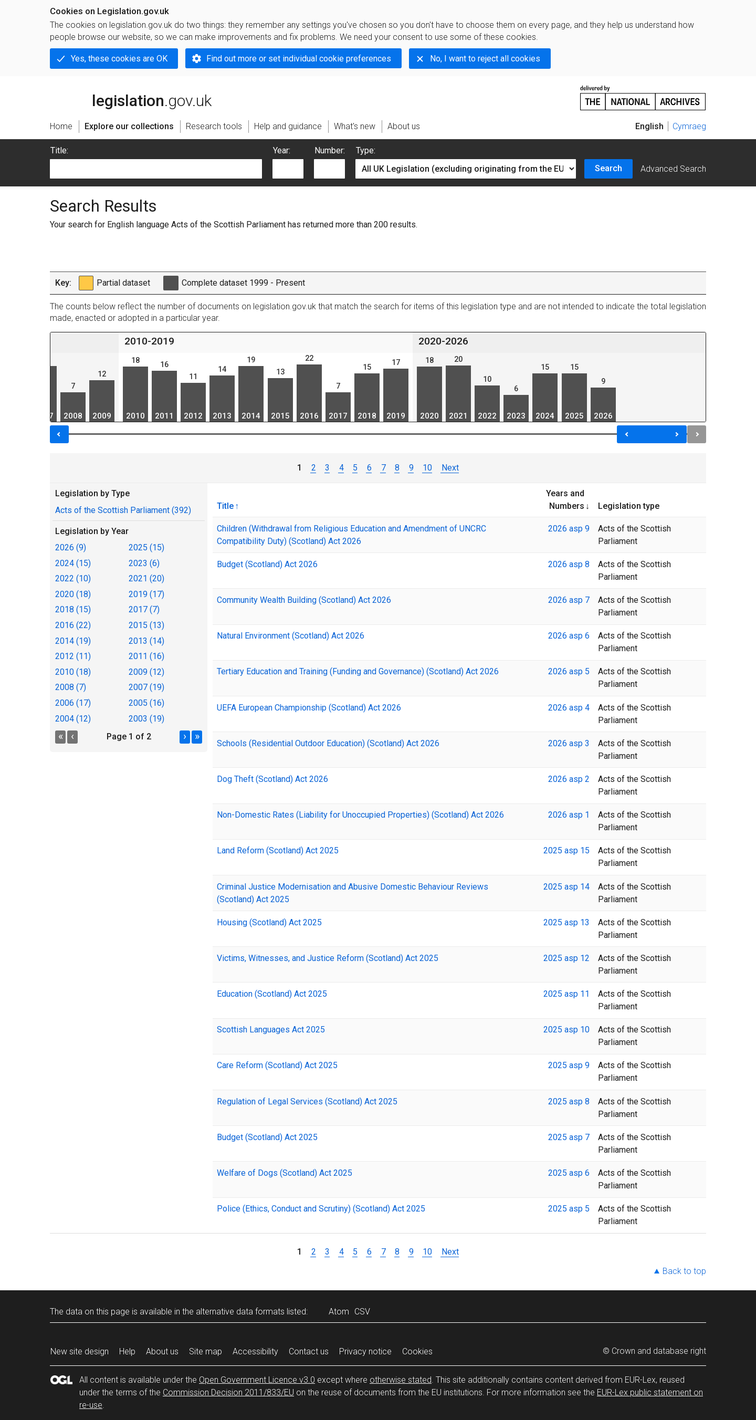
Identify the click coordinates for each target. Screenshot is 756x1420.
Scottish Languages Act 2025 (271, 1030)
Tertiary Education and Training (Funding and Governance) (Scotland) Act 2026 (358, 671)
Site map (205, 1351)
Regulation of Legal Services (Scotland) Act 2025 (307, 1101)
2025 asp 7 (569, 1137)
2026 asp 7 (569, 600)
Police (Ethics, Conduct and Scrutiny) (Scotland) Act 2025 (321, 1209)
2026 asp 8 (569, 564)
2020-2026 (443, 341)
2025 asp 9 (569, 1065)
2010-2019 (149, 341)
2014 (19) (73, 641)
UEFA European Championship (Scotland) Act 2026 (309, 708)
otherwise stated (401, 1380)
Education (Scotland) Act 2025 (272, 994)
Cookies (417, 1351)
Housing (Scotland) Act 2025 (269, 922)
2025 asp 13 (566, 922)
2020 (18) (73, 594)
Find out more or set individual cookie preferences (298, 59)
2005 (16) (146, 703)
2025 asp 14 (566, 887)
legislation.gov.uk (131, 97)
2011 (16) (146, 656)
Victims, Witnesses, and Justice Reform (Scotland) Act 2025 (327, 958)
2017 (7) (144, 609)
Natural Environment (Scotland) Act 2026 (290, 636)
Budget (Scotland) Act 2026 (267, 564)
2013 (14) (146, 641)
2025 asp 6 (569, 1173)
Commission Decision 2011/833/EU (228, 1392)
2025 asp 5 (569, 1209)
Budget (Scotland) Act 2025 (267, 1137)
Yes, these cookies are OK (119, 59)
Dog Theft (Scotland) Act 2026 (272, 779)
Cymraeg (689, 126)
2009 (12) (146, 672)
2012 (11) (73, 656)
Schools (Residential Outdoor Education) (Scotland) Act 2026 (328, 743)
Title (225, 505)
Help (127, 1351)
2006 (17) (73, 703)
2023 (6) (144, 563)
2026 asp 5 (569, 671)
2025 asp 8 (569, 1101)
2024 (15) (73, 563)
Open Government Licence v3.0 (257, 1380)
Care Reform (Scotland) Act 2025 (277, 1065)
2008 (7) (70, 687)
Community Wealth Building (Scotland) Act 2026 (304, 600)
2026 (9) (70, 547)
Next (449, 468)
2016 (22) (73, 625)
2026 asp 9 (569, 529)
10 (427, 468)
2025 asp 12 (566, 958)
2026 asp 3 (569, 743)
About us (162, 1351)
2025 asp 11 (566, 994)
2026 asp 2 (569, 779)
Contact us (309, 1351)
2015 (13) (146, 625)
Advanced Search (673, 169)
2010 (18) (73, 672)
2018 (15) (73, 609)
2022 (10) (73, 578)
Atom (339, 1312)
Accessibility (255, 1351)
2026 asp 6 (569, 636)
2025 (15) (146, 547)
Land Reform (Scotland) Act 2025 (278, 850)
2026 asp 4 (569, 708)
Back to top (684, 1271)
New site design (79, 1351)
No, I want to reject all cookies (485, 59)
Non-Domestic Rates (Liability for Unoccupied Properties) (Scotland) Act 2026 (360, 815)
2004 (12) (73, 719)
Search (608, 168)
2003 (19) (146, 719)
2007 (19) (146, 687)
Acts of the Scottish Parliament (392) (123, 510)
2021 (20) (146, 578)
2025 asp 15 (566, 850)
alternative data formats (240, 1312)
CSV (362, 1312)
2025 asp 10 (566, 1030)
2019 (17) (146, 594)
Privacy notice (365, 1351)
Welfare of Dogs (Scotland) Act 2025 (284, 1173)
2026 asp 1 (569, 815)
